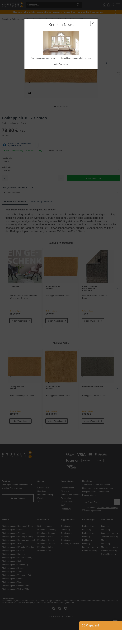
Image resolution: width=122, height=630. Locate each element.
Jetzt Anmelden (61, 64)
